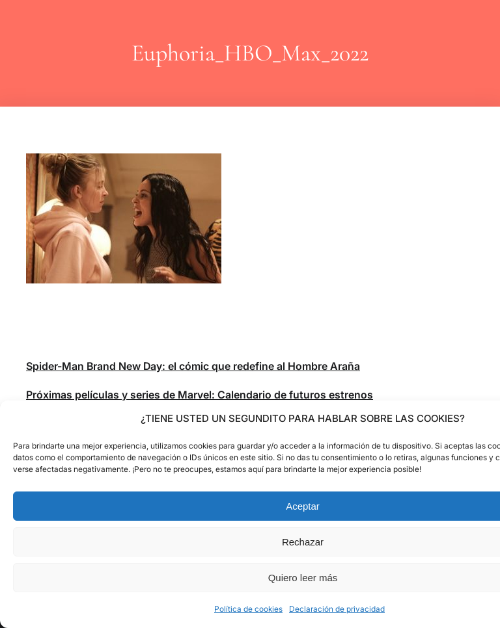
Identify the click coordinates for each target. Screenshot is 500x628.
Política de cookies (248, 609)
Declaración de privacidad (337, 609)
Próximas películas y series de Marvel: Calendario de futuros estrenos (199, 394)
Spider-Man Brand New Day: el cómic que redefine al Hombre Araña (193, 366)
